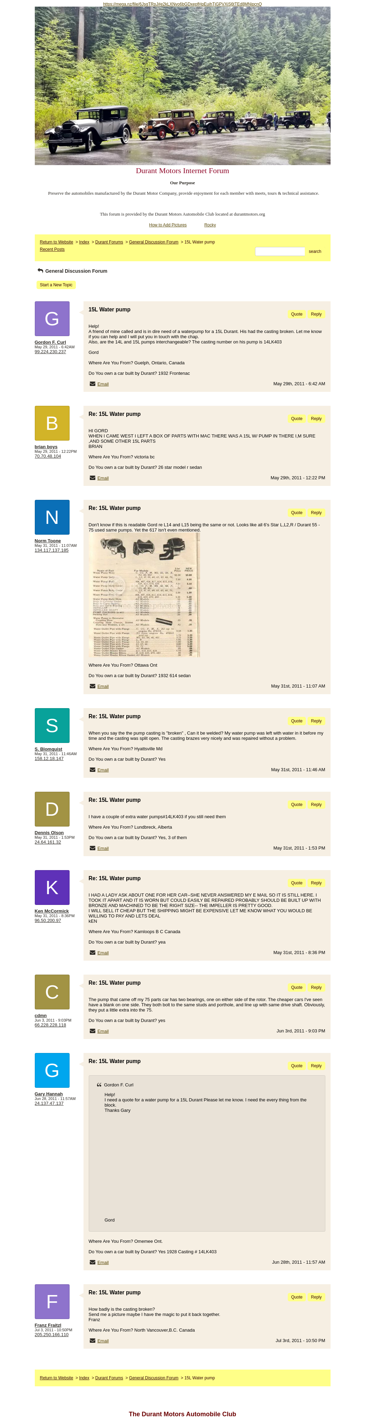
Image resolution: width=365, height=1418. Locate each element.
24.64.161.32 (48, 842)
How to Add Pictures (168, 225)
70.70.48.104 (48, 456)
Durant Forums (109, 242)
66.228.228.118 (50, 1025)
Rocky (210, 225)
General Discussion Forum (153, 242)
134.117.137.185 (52, 550)
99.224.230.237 (50, 351)
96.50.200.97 (48, 920)
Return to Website (56, 242)
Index (84, 242)
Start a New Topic (56, 284)
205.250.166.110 (52, 1334)
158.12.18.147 (49, 758)
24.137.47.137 (49, 1103)
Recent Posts (52, 249)
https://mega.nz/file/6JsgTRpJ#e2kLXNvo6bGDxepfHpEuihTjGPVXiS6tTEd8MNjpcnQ (182, 4)
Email (103, 384)
